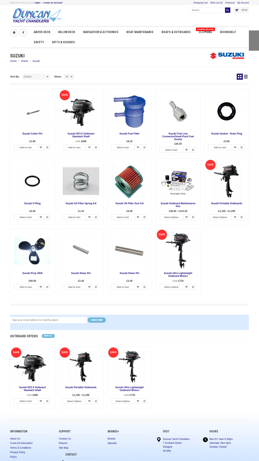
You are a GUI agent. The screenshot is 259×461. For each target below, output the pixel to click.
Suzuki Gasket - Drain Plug (226, 133)
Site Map (63, 447)
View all (48, 335)
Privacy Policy (17, 452)
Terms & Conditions (20, 447)
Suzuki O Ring (32, 203)
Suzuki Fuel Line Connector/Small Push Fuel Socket (178, 136)
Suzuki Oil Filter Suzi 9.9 (130, 203)
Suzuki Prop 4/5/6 (32, 273)
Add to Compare (47, 147)
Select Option (171, 217)
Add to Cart (26, 147)
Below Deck (66, 32)
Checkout (230, 2)
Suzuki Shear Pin (81, 273)
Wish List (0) (216, 2)
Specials (112, 443)
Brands (111, 438)
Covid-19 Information (21, 443)
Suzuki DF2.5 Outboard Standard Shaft (81, 135)
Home (13, 61)
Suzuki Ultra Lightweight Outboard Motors (178, 274)
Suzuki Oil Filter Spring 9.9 (81, 203)
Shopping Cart (200, 2)
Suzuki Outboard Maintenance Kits (178, 205)
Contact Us (65, 438)
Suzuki (36, 61)
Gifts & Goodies (63, 42)
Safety (39, 42)
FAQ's (13, 457)
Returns (63, 443)
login (37, 2)
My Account (243, 2)
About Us (15, 438)
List (246, 77)
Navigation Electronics (100, 32)
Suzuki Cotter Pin (32, 133)
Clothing (205, 31)
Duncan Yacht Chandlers (14, 33)
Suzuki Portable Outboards (226, 203)
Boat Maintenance (140, 32)
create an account (52, 2)
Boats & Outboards (176, 32)
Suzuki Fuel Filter (129, 133)
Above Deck (42, 32)
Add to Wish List (40, 147)
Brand (24, 61)
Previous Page (23, 33)
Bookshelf (228, 32)
